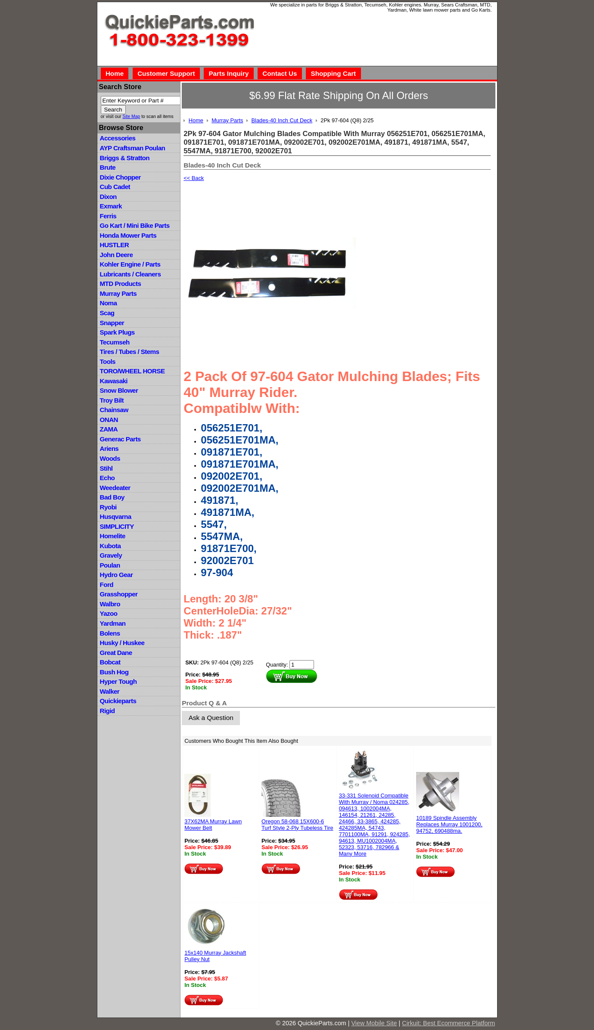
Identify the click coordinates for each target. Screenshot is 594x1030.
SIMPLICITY (117, 526)
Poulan (110, 565)
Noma (108, 303)
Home (115, 73)
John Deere (116, 254)
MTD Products (120, 283)
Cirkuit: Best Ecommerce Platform (448, 1023)
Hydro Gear (116, 574)
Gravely (111, 555)
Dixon (108, 196)
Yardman (113, 623)
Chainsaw (114, 409)
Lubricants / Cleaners (130, 274)
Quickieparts (118, 700)
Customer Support (166, 73)
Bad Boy (112, 497)
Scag (107, 312)
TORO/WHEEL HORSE (132, 371)
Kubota (110, 545)
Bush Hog (114, 672)
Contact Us (279, 73)
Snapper (112, 322)
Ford (106, 584)
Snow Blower (119, 390)
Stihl (106, 468)
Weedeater (115, 487)
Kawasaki (114, 381)
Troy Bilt (112, 400)
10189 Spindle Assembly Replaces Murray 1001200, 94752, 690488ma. (449, 824)
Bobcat (110, 662)
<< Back (193, 178)
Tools (107, 361)
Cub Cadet (115, 186)
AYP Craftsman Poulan (132, 148)
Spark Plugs (117, 332)
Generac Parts (120, 439)
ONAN (109, 419)
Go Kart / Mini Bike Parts (135, 225)
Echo (107, 477)
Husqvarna (115, 516)
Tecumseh (115, 342)
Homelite (112, 536)
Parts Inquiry (228, 73)
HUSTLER (114, 244)
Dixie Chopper (120, 177)
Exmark (111, 206)
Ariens (109, 448)
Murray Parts (118, 293)
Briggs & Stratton (124, 157)
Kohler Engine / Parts (130, 264)
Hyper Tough (118, 681)
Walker (110, 691)
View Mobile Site (374, 1023)
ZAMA (109, 429)
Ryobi (108, 507)
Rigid (107, 710)
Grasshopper (119, 594)
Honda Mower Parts (128, 235)
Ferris (108, 216)
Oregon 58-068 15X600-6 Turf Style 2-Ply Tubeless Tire (297, 824)
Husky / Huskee (122, 642)
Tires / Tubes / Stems (129, 351)
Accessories (118, 138)
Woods (110, 458)
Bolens (110, 633)
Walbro (110, 604)
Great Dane (116, 652)
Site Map (131, 116)
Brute (108, 167)
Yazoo (109, 613)
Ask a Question (211, 717)
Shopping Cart (333, 73)
